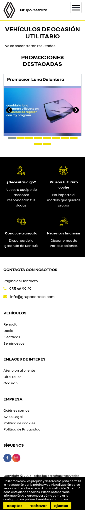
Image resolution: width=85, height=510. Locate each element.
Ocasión (10, 383)
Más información (55, 499)
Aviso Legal (13, 416)
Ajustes (61, 505)
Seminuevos (13, 343)
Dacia (8, 330)
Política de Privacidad (22, 429)
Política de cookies (19, 423)
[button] (11, 138)
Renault (10, 324)
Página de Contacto (20, 281)
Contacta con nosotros (30, 269)
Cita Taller (12, 376)
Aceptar (14, 505)
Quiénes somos (16, 410)
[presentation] (9, 110)
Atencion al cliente (19, 370)
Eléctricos (11, 337)
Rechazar (38, 505)
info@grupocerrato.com (32, 296)
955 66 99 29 (20, 288)
